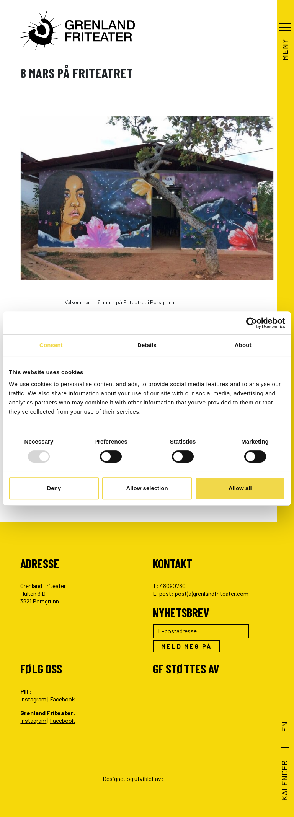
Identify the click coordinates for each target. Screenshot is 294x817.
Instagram (33, 699)
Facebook (62, 699)
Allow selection (147, 488)
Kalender (284, 780)
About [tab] (243, 345)
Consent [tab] (51, 345)
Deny (54, 488)
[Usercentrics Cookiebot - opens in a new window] (251, 323)
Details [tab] (147, 345)
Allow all (240, 488)
